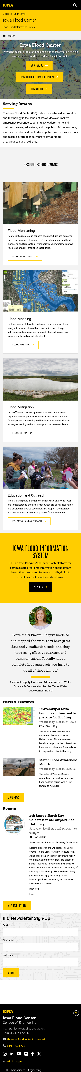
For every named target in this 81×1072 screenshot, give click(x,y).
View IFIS (40, 587)
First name (8, 940)
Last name (8, 955)
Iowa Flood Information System (19, 27)
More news (13, 797)
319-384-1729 (16, 1046)
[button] (75, 5)
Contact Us (39, 88)
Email (5, 925)
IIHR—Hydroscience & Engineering (22, 1070)
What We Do (39, 65)
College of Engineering (14, 13)
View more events (17, 905)
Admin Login (14, 1061)
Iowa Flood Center (19, 20)
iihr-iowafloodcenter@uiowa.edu (26, 1039)
